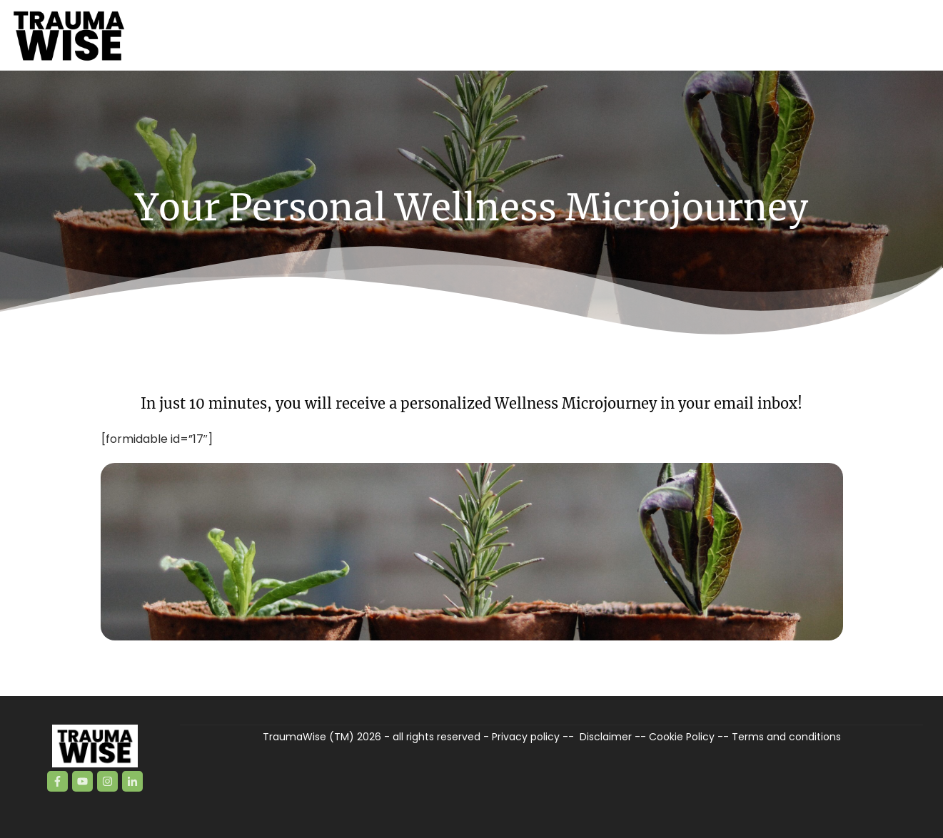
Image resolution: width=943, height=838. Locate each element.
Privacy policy (526, 737)
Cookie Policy (682, 737)
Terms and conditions (786, 737)
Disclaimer (606, 737)
